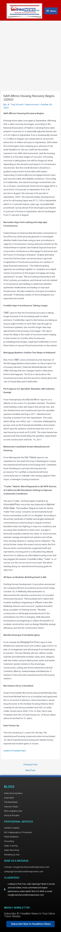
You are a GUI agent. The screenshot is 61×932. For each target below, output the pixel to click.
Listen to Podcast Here (14, 750)
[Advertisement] (30, 52)
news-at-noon (32, 104)
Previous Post (30, 764)
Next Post (30, 770)
